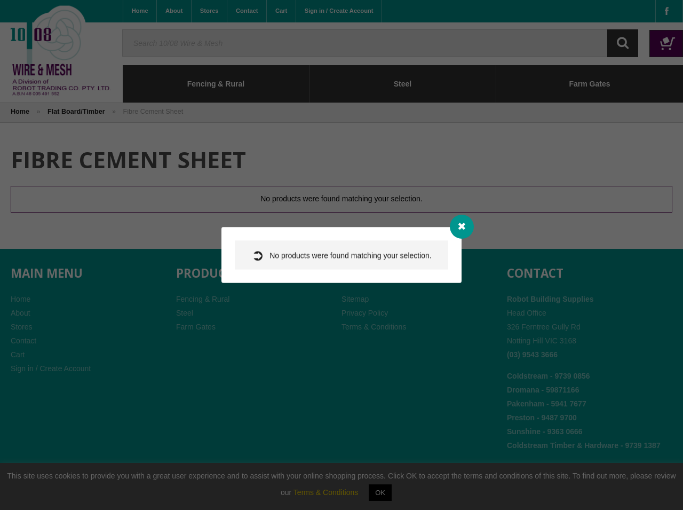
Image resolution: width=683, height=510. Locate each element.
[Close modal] (462, 227)
